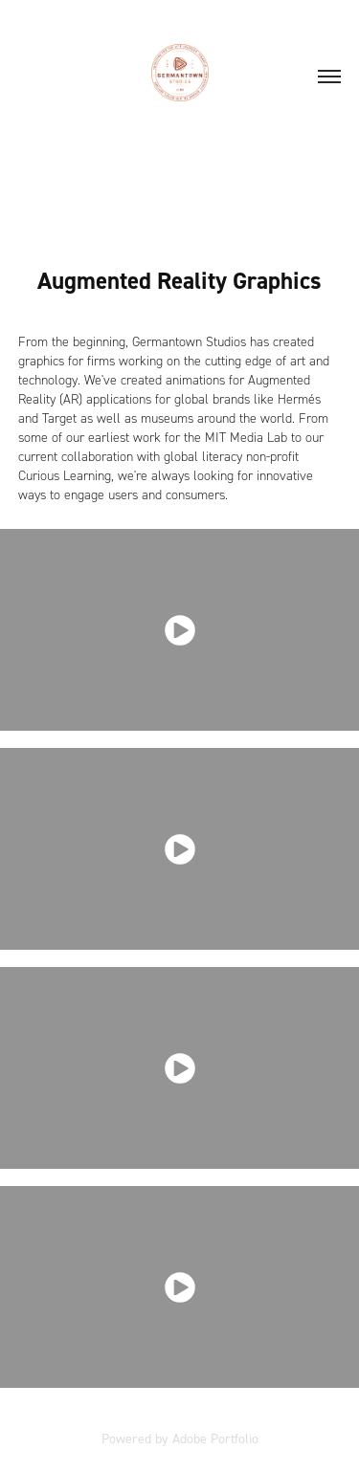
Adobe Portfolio (215, 1438)
